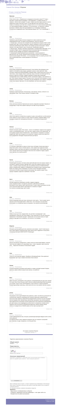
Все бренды (15, 7)
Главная (8, 7)
